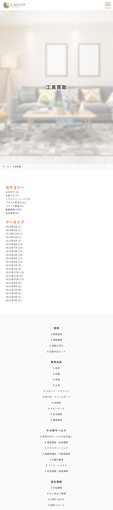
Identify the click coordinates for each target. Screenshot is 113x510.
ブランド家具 (13, 202)
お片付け (10, 191)
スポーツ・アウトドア (56, 391)
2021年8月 (11, 286)
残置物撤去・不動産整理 (57, 453)
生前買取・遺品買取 (56, 471)
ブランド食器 (13, 206)
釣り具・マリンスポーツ (57, 396)
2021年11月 (12, 275)
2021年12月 (12, 272)
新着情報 (10, 209)
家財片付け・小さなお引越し (56, 436)
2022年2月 (11, 265)
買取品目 (56, 334)
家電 (56, 373)
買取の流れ (56, 345)
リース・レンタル (56, 465)
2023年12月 (12, 233)
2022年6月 (11, 251)
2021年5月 (11, 296)
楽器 (56, 379)
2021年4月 (11, 300)
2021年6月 (11, 293)
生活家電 (10, 213)
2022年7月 (11, 247)
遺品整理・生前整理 (56, 442)
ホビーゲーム (56, 408)
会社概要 (56, 487)
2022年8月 (11, 244)
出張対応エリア (56, 351)
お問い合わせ (56, 499)
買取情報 (56, 339)
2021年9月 (11, 282)
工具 (56, 385)
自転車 (56, 402)
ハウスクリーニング (16, 198)
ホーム (6, 166)
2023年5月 (11, 237)
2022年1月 (11, 268)
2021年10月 (12, 279)
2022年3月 (11, 261)
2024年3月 (11, 230)
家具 (56, 368)
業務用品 (56, 419)
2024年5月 (11, 226)
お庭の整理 (56, 459)
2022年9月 (11, 240)
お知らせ (10, 195)
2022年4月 (11, 258)
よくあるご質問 (56, 493)
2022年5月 (11, 254)
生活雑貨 (56, 414)
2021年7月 (11, 289)
